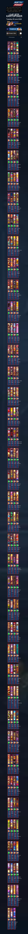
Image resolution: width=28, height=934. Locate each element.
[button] (21, 33)
